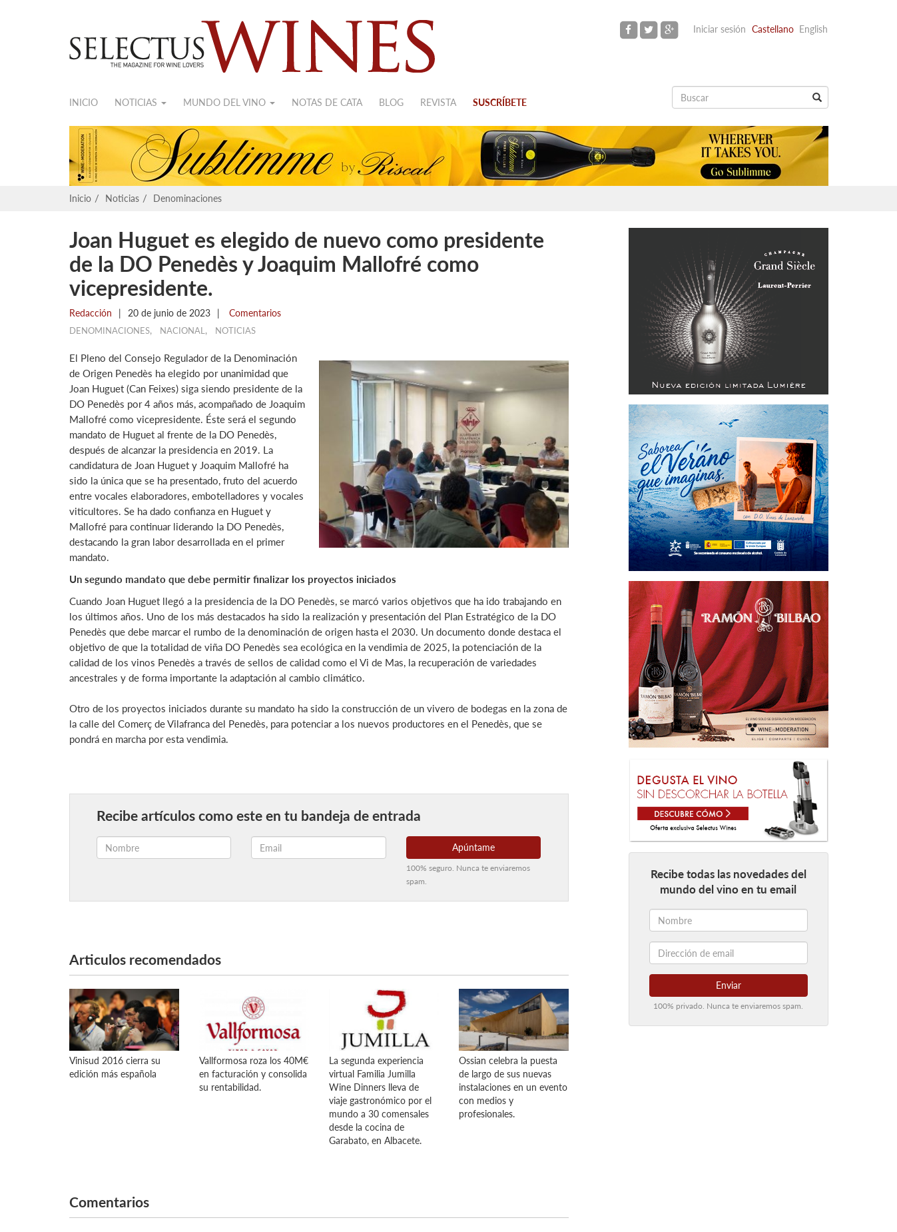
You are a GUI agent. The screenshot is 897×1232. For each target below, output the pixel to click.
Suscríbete (500, 102)
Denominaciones (187, 198)
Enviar (728, 985)
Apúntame (473, 847)
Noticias (140, 102)
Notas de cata (327, 102)
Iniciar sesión (719, 29)
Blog (391, 102)
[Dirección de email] (728, 952)
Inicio (83, 102)
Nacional (182, 330)
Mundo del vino (229, 102)
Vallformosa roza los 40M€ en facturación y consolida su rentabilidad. (253, 1074)
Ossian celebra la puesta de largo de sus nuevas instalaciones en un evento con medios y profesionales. (513, 1087)
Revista (438, 102)
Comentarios (253, 312)
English (813, 29)
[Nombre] (728, 920)
